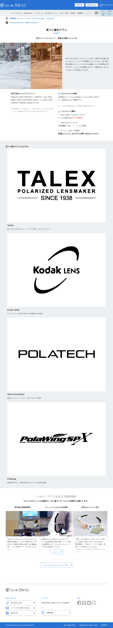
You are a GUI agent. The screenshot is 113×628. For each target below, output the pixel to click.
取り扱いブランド (51, 13)
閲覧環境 (104, 625)
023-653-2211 (14, 603)
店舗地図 (47, 612)
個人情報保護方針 (70, 625)
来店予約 (79, 5)
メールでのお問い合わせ (18, 608)
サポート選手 (64, 13)
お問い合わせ (91, 5)
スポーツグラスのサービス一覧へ (56, 565)
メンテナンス (39, 13)
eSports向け (28, 13)
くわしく (55, 552)
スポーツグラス (16, 13)
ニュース (88, 13)
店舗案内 (80, 13)
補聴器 (73, 13)
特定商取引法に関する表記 (88, 625)
